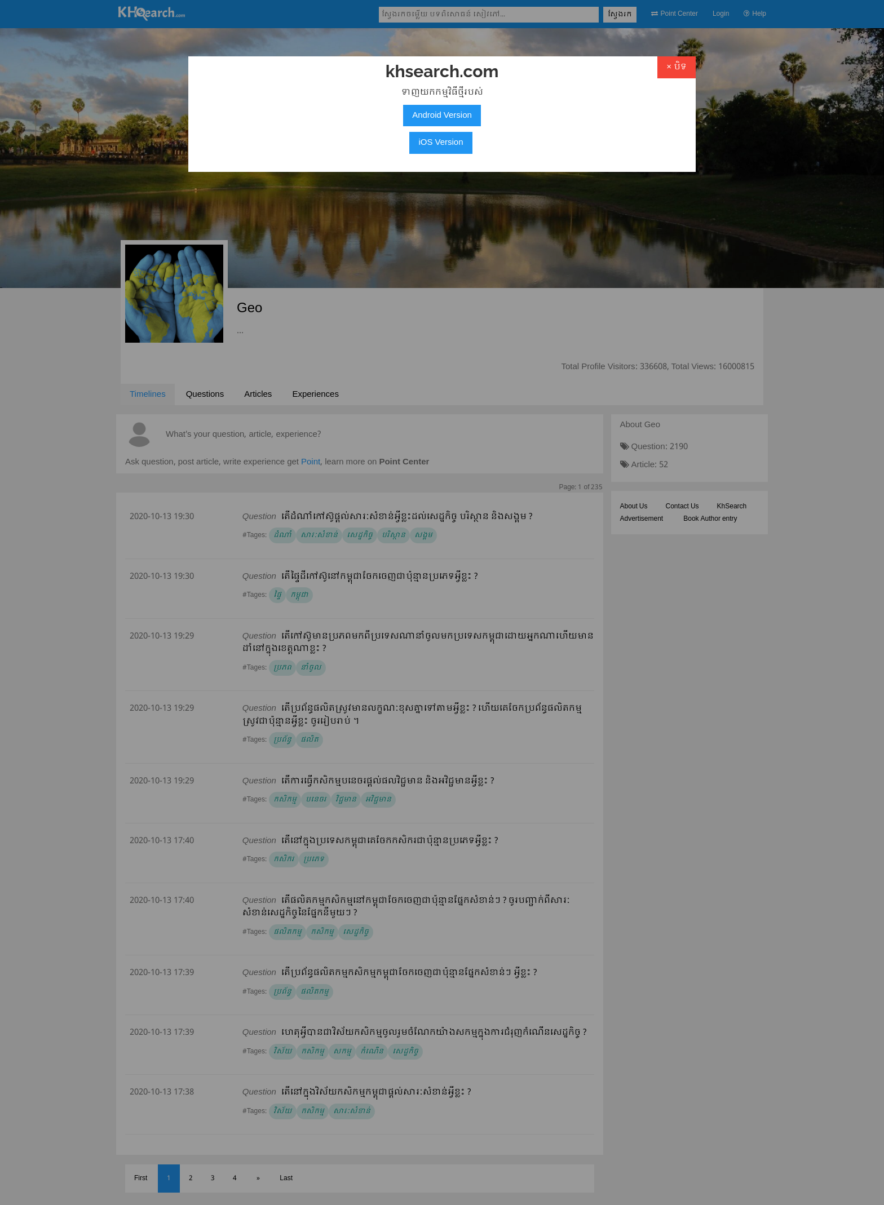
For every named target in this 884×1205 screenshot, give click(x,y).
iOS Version (440, 142)
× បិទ (676, 67)
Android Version (442, 115)
